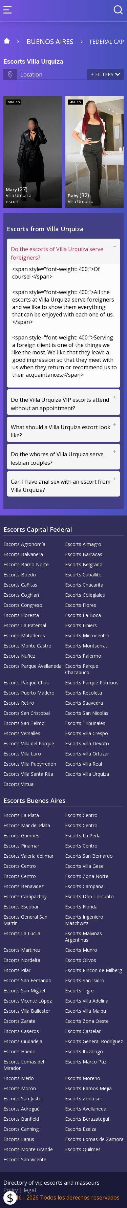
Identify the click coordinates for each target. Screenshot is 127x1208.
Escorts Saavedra (84, 703)
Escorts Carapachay (25, 896)
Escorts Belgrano (84, 564)
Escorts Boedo (19, 574)
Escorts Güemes (21, 835)
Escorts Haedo (19, 1051)
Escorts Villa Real (83, 764)
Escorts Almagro (83, 544)
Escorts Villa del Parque (28, 743)
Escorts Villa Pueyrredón (29, 764)
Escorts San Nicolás (86, 713)
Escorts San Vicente (24, 1159)
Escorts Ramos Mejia (88, 1088)
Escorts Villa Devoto (87, 743)
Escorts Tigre (79, 990)
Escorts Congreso (22, 605)
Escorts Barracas (83, 554)
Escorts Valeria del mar (28, 856)
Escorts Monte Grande (28, 1149)
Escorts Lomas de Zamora (94, 1139)
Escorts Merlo (18, 1078)
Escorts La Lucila (21, 933)
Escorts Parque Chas (26, 682)
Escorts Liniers (81, 625)
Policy (10, 1190)
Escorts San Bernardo (89, 856)
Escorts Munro (81, 950)
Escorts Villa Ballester (26, 1011)
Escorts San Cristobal (26, 713)
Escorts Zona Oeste (87, 1021)
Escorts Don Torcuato (89, 896)
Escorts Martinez (21, 950)
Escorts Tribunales (85, 723)
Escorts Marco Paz (85, 1061)
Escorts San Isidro (84, 980)
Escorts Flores (80, 605)
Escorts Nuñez (19, 656)
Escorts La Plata (21, 815)
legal (30, 1190)
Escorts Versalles (21, 733)
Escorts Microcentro (87, 635)
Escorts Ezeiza (81, 1129)
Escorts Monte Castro (27, 645)
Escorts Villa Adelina (86, 1000)
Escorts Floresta (21, 615)
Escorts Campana (84, 886)
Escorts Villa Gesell (85, 866)
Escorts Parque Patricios (92, 682)
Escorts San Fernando (27, 980)
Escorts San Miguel (24, 990)
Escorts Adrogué (21, 1108)
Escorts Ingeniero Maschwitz (84, 920)
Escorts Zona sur (83, 1098)
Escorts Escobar (21, 906)
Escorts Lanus (18, 1139)
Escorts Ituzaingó (84, 1051)
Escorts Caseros (21, 1031)
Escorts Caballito (83, 574)
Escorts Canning (21, 1129)
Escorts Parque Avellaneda (32, 666)
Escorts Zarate (19, 1021)
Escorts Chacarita (84, 584)
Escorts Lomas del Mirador (23, 1064)
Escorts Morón (19, 1088)
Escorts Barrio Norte (26, 564)
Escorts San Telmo (24, 723)
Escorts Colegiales (85, 595)
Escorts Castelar (83, 1031)
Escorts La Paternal (24, 625)
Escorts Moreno (82, 1078)
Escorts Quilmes (83, 1149)
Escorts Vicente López (27, 1000)
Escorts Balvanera (23, 554)
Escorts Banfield (21, 1119)
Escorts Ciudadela (22, 1041)
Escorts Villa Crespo (86, 733)
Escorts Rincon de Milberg (93, 970)
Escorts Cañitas (20, 584)
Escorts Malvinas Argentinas (83, 936)
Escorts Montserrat (86, 645)
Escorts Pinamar (21, 845)
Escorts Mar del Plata (26, 825)
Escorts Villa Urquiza (87, 774)
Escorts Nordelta (21, 960)
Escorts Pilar (16, 970)
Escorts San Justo (22, 1098)
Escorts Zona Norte (86, 876)
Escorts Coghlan (21, 595)
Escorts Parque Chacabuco (81, 669)
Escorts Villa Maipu (85, 1011)
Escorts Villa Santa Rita (28, 774)
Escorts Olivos (80, 960)
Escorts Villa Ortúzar (87, 753)
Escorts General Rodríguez (94, 1041)
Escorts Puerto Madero (29, 692)
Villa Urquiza (18, 195)
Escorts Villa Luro (22, 753)
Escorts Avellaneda (85, 1108)
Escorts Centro (81, 815)
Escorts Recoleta (83, 692)
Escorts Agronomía (24, 544)
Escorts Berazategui (87, 1119)
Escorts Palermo (83, 656)
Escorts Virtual (19, 784)
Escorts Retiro (18, 703)
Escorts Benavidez (23, 886)
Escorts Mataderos (24, 635)
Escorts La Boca (83, 615)
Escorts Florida (81, 906)
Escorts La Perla (83, 835)
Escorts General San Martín (25, 920)
